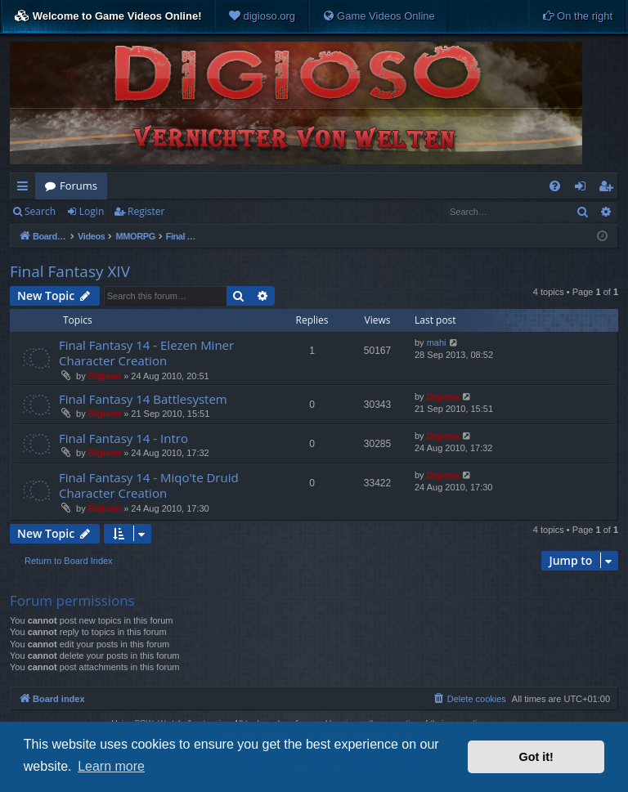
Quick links (25, 188)
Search (40, 211)
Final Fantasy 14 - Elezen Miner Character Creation (146, 353)
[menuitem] (261, 16)
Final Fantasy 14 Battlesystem (143, 399)
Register (146, 211)
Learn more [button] (111, 766)
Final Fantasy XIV (70, 271)
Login (91, 211)
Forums (78, 185)
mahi (436, 342)
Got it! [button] (536, 756)
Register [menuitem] (609, 188)
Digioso (104, 376)
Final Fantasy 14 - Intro (123, 438)
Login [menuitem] (583, 188)
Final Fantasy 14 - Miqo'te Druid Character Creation (149, 485)
